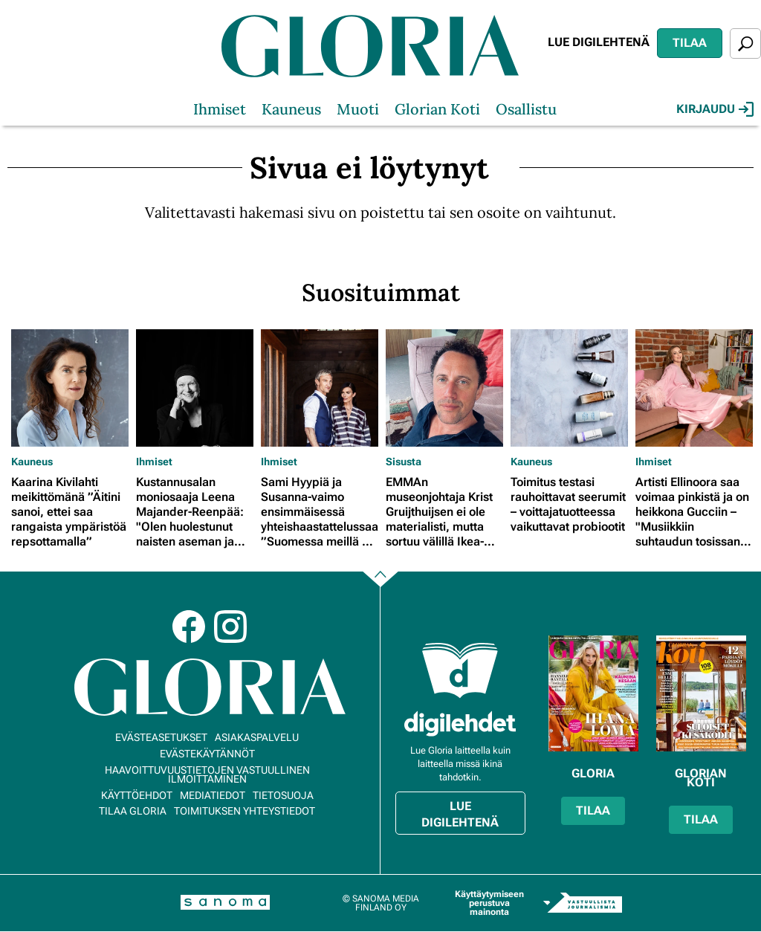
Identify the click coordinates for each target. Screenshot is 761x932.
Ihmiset (219, 109)
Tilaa (690, 43)
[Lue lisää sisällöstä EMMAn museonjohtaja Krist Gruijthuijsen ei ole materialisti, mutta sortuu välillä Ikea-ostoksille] (444, 388)
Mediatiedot (212, 795)
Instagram (230, 626)
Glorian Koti (437, 109)
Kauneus (291, 109)
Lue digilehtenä (599, 42)
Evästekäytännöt (207, 754)
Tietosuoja (283, 795)
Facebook (188, 626)
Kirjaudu (715, 109)
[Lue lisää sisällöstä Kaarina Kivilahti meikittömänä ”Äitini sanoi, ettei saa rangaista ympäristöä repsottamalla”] (70, 388)
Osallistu (526, 109)
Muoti (358, 109)
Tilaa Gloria (132, 811)
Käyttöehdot (136, 795)
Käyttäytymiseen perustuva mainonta (489, 903)
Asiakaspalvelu (257, 737)
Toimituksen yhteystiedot (244, 811)
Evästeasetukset (161, 737)
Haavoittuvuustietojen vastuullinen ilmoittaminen (207, 774)
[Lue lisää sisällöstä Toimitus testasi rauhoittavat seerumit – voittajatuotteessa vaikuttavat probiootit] (569, 388)
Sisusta (403, 461)
